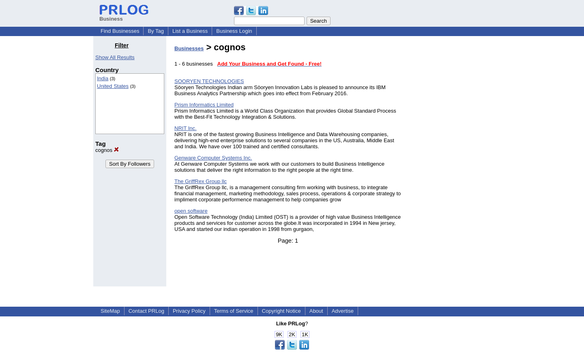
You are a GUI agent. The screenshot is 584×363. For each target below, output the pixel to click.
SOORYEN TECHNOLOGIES (209, 81)
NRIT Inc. (185, 128)
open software (191, 211)
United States (113, 86)
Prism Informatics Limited (204, 105)
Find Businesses (120, 31)
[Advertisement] (449, 163)
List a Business (190, 31)
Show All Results (115, 57)
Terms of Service (233, 311)
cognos (107, 150)
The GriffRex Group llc (200, 181)
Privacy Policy (189, 311)
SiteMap (110, 311)
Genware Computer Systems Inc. (213, 158)
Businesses (189, 48)
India (102, 78)
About (316, 311)
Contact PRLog (146, 311)
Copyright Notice (281, 311)
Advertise (343, 311)
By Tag (156, 31)
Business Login (234, 31)
